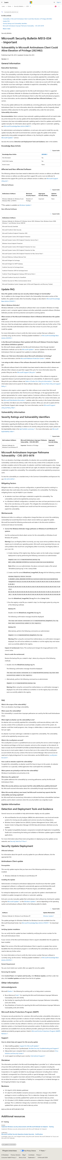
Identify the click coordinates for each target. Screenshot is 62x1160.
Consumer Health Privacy (8, 1157)
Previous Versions (15, 1155)
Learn (3, 6)
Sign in (59, 2)
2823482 (44, 154)
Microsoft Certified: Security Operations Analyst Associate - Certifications (22, 1134)
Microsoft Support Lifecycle (25, 372)
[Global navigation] (2, 2)
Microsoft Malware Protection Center (32, 358)
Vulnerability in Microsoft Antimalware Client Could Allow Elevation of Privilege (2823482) (27, 19)
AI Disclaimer (5, 1155)
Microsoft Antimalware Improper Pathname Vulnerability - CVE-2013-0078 (23, 26)
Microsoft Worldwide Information (14, 400)
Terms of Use (22, 1157)
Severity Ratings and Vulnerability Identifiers (15, 23)
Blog (23, 1155)
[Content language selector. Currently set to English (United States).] (9, 1150)
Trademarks (31, 1157)
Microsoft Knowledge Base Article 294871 (17, 126)
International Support (37, 1056)
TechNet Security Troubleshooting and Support (43, 1048)
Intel (17, 995)
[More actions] (59, 6)
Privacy (38, 1155)
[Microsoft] (31, 2)
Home (9, 6)
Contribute (31, 1155)
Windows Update (24, 205)
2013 (27, 6)
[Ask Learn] (55, 6)
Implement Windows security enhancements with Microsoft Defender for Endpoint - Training (27, 1126)
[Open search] (54, 2)
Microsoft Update (6, 138)
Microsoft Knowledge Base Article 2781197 (35, 923)
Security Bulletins (18, 6)
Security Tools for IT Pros (18, 841)
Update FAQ (6, 21)
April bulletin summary (27, 429)
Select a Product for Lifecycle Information (38, 381)
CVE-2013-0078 (9, 479)
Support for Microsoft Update (29, 1046)
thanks (10, 991)
